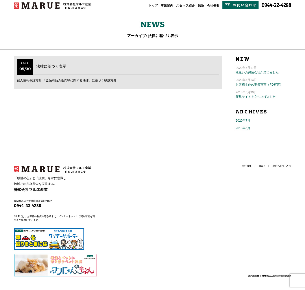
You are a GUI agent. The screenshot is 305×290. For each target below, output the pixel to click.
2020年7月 (243, 120)
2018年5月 (243, 128)
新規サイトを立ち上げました (256, 96)
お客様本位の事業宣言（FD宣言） (259, 84)
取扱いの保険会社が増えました (257, 72)
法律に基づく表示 (51, 66)
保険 (201, 5)
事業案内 (167, 5)
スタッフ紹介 (185, 5)
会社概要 (213, 5)
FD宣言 (262, 166)
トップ (153, 5)
